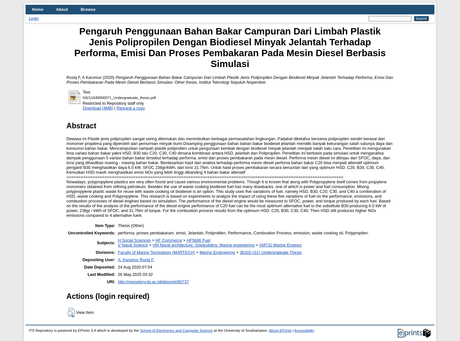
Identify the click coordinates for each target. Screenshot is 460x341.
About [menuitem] (62, 9)
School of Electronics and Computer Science (176, 330)
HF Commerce (169, 240)
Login (34, 18)
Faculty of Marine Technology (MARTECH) (156, 252)
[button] (71, 312)
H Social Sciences (134, 240)
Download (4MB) (98, 108)
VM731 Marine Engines (280, 245)
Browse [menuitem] (88, 9)
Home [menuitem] (37, 9)
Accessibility (304, 330)
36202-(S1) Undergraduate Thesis (271, 252)
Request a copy (131, 108)
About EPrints (280, 330)
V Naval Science (133, 245)
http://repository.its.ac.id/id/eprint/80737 (153, 281)
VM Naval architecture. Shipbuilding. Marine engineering (203, 245)
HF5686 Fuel (198, 240)
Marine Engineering (217, 252)
